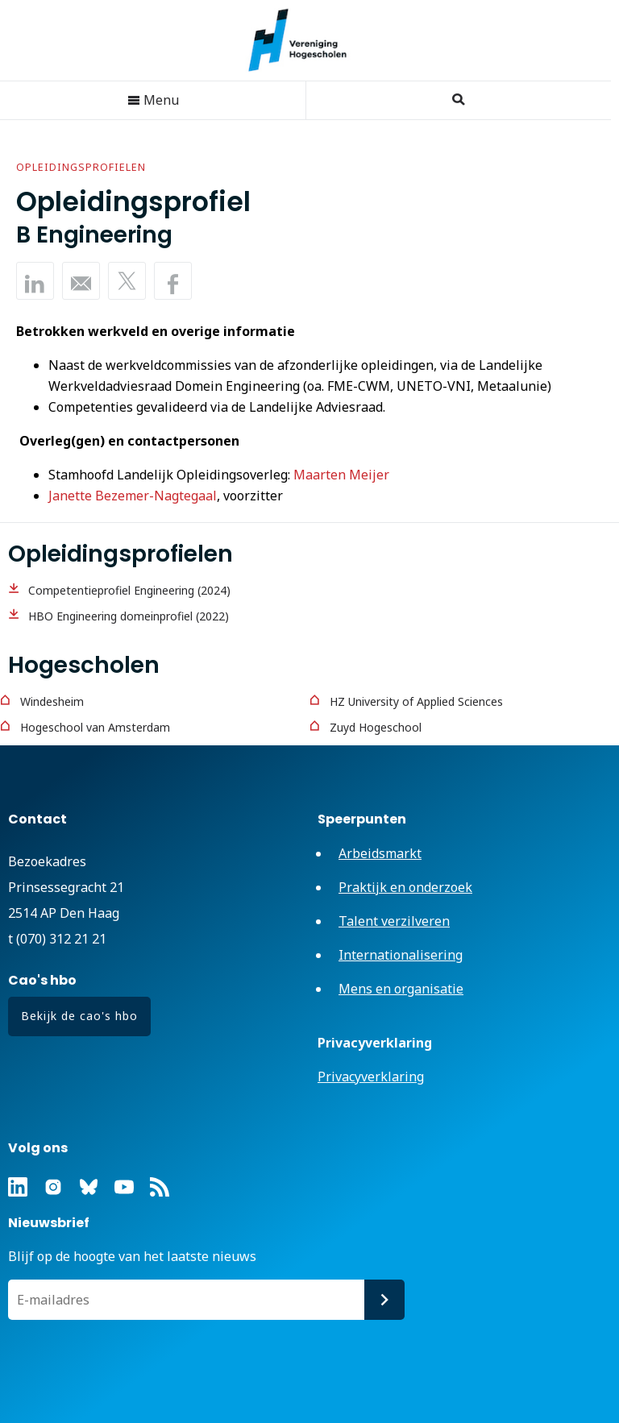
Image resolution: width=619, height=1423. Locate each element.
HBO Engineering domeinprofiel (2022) (128, 616)
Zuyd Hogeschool (376, 727)
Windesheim (52, 701)
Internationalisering (401, 955)
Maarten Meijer (341, 474)
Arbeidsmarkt (380, 853)
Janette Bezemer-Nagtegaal (132, 495)
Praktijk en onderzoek (405, 887)
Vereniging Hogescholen (305, 40)
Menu (153, 100)
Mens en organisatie (401, 989)
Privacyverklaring (371, 1076)
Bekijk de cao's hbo (79, 1015)
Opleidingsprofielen (81, 167)
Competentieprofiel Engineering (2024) (129, 590)
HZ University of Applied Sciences (416, 701)
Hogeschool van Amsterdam (95, 727)
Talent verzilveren (394, 921)
